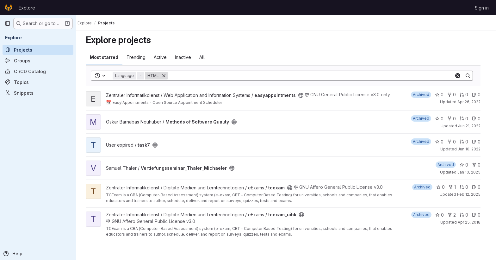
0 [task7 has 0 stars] (442, 141)
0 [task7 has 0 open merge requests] (466, 141)
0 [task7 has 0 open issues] (479, 141)
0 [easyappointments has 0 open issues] (479, 94)
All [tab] (205, 57)
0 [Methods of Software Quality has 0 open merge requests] (466, 118)
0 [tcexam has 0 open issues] (479, 187)
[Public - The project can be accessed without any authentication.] (303, 95)
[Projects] (38, 50)
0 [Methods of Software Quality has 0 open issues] (479, 118)
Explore (27, 7)
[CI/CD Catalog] (38, 71)
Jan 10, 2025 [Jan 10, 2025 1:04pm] (471, 172)
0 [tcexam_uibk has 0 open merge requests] (466, 215)
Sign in (482, 7)
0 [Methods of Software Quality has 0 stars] (442, 118)
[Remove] (166, 75)
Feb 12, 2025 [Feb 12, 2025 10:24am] (471, 194)
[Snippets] (38, 93)
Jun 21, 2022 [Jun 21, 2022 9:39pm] (472, 126)
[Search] (314, 75)
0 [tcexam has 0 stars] (443, 187)
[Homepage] (8, 8)
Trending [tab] (138, 57)
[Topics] (38, 82)
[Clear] (460, 75)
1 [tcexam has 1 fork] (455, 187)
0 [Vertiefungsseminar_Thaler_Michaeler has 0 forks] (479, 165)
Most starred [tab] (107, 57)
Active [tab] (163, 57)
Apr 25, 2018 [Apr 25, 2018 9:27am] (472, 222)
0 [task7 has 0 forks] (454, 141)
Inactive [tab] (186, 57)
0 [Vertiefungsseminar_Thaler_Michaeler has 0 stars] (466, 165)
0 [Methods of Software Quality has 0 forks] (454, 118)
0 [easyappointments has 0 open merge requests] (466, 94)
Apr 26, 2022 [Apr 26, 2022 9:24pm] (471, 101)
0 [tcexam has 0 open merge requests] (466, 187)
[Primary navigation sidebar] (8, 23)
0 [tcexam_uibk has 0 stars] (442, 215)
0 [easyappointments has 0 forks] (454, 94)
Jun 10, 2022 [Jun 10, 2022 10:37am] (472, 149)
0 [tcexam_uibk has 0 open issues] (479, 215)
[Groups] (38, 60)
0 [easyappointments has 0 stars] (442, 94)
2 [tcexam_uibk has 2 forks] (454, 215)
